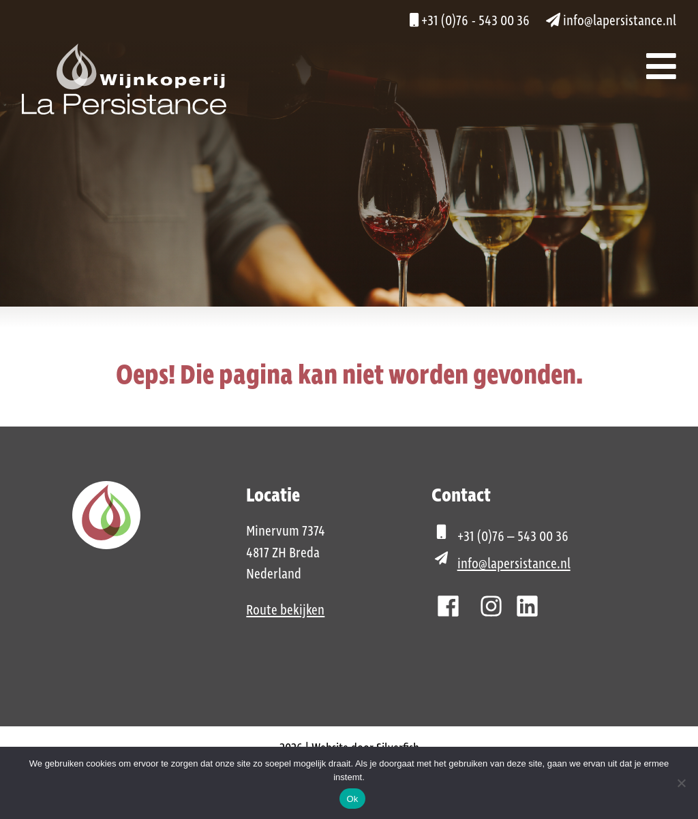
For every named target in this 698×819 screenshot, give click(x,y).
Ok (352, 799)
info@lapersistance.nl (611, 21)
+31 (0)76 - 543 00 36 (470, 21)
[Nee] (681, 783)
